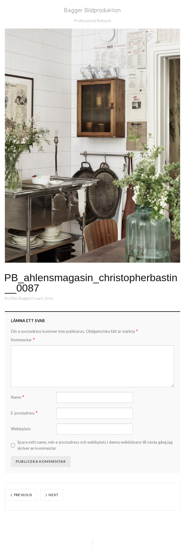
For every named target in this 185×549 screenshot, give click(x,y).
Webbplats (21, 428)
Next (52, 495)
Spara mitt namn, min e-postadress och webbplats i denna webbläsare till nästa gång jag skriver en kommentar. (95, 445)
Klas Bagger (20, 298)
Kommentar (23, 339)
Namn (17, 397)
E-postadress (24, 412)
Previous (21, 495)
